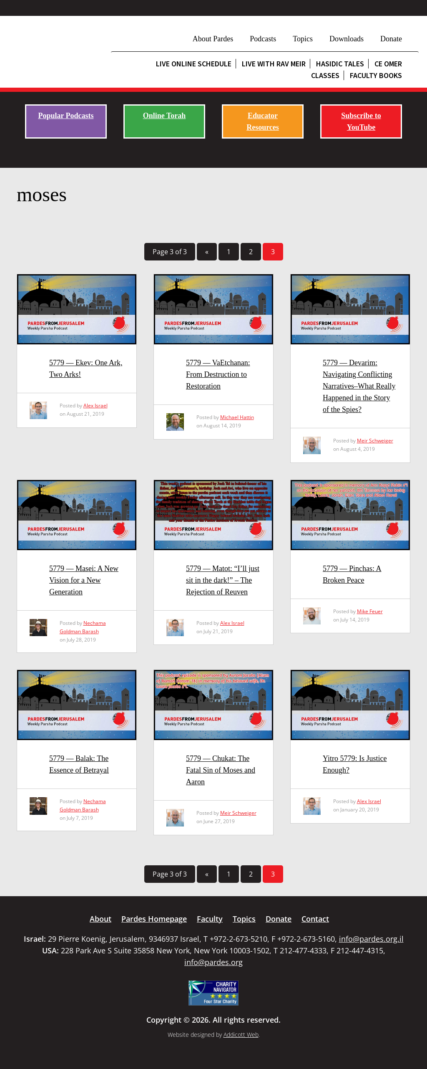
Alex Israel (95, 405)
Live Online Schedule (193, 63)
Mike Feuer (370, 611)
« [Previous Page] (206, 251)
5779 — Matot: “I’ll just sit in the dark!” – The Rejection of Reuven (222, 580)
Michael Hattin (237, 417)
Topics (303, 39)
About (100, 919)
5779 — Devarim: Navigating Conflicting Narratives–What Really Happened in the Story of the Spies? (359, 386)
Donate (391, 39)
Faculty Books (376, 75)
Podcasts (263, 39)
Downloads (346, 39)
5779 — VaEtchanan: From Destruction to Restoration (218, 374)
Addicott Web (241, 1035)
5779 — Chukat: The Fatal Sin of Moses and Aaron (220, 770)
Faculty (210, 919)
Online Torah (164, 115)
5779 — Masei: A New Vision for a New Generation (83, 580)
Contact (315, 919)
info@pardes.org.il (371, 939)
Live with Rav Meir (274, 63)
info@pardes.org (213, 962)
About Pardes (213, 39)
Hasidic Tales (340, 63)
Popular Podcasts (65, 115)
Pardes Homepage (154, 919)
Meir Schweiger (375, 440)
